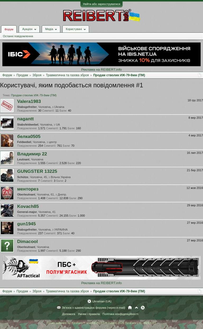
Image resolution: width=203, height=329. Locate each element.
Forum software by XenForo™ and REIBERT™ (101, 323)
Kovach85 (28, 206)
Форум (8, 29)
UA (58, 124)
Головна (130, 307)
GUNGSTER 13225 (37, 171)
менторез (28, 189)
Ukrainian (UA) (101, 301)
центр (53, 142)
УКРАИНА (61, 229)
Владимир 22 (32, 153)
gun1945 (26, 223)
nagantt (25, 118)
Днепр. (62, 194)
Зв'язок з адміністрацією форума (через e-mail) (93, 307)
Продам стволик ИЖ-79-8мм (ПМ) (34, 95)
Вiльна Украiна (61, 177)
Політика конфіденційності (120, 314)
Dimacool (27, 241)
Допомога (68, 314)
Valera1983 (29, 101)
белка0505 (28, 136)
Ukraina (59, 106)
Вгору (136, 307)
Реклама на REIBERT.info (101, 69)
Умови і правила (89, 314)
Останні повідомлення (18, 36)
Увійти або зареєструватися (101, 4)
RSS (143, 307)
